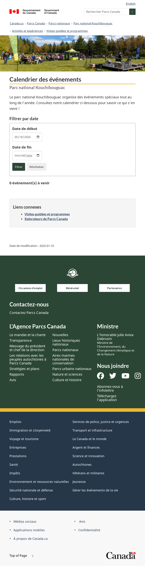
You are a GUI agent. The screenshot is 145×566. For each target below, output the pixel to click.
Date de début (24, 128)
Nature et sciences (67, 374)
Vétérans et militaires (88, 473)
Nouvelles (60, 334)
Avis (12, 380)
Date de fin (22, 147)
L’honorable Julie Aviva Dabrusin (115, 344)
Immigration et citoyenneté (29, 430)
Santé (13, 464)
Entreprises (17, 447)
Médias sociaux (24, 521)
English (131, 4)
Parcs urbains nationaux (72, 368)
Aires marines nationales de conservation (63, 359)
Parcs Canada (36, 23)
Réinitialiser (36, 166)
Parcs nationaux (59, 23)
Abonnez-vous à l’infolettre (110, 388)
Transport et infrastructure (92, 430)
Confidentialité (89, 530)
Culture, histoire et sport (27, 499)
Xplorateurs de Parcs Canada (46, 219)
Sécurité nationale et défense (31, 490)
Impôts (14, 473)
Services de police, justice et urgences (100, 422)
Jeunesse (79, 482)
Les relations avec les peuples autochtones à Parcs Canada (27, 359)
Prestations (17, 456)
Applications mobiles (29, 530)
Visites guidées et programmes (67, 31)
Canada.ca (16, 23)
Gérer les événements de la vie (95, 490)
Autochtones (82, 464)
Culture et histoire (66, 380)
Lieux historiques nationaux (66, 342)
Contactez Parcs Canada (29, 312)
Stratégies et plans (24, 368)
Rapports (16, 374)
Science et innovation (88, 456)
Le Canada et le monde (89, 439)
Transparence (20, 340)
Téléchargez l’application (107, 398)
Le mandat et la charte (27, 334)
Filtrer (18, 166)
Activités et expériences (27, 31)
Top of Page (21, 555)
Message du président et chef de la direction (27, 348)
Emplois (15, 422)
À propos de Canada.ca (30, 538)
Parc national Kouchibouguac (92, 23)
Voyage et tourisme (24, 439)
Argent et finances (86, 447)
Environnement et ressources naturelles (39, 482)
